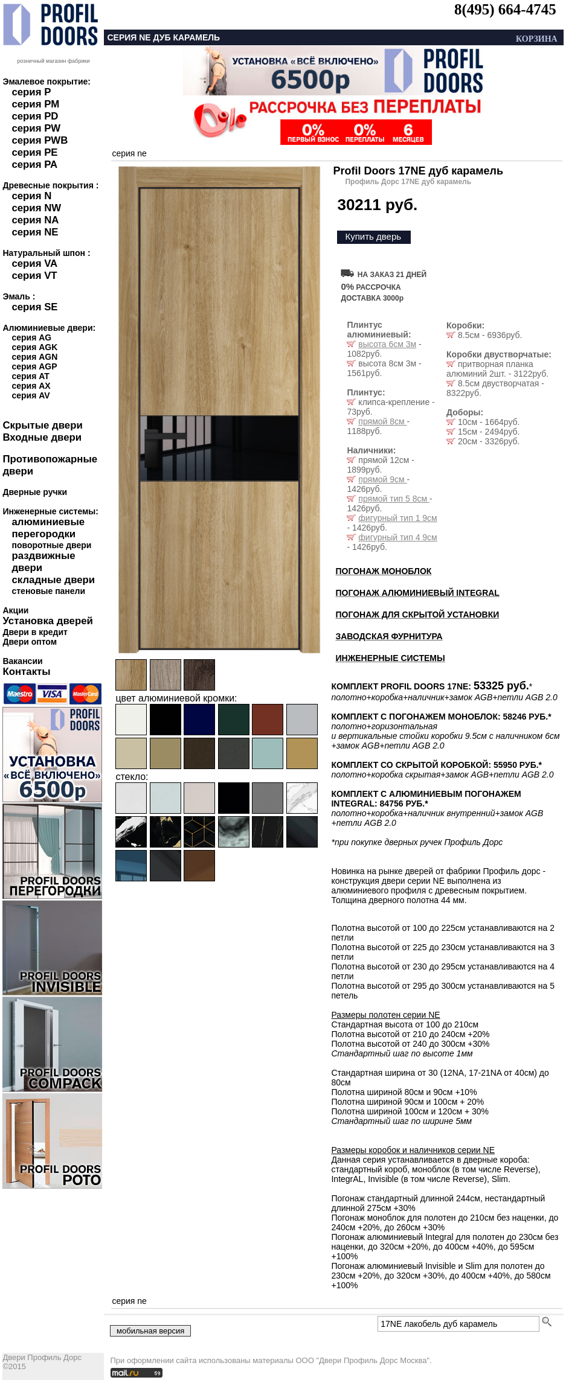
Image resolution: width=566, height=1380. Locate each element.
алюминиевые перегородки (48, 528)
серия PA (34, 164)
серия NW (36, 208)
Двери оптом (29, 642)
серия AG (31, 337)
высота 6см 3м (387, 344)
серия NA (35, 220)
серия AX (30, 386)
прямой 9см (382, 479)
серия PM (35, 104)
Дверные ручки (34, 492)
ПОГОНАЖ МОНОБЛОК (383, 571)
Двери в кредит (34, 632)
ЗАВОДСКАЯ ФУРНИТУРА (388, 636)
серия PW (35, 128)
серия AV (30, 395)
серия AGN (34, 357)
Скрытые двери (42, 425)
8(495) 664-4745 (505, 9)
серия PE (34, 152)
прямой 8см (382, 421)
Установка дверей (47, 621)
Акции (15, 610)
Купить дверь (373, 236)
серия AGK (34, 347)
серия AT (30, 376)
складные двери (53, 580)
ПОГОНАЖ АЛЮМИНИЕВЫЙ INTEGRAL (417, 593)
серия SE (34, 307)
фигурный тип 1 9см (397, 518)
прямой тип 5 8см (393, 498)
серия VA (34, 263)
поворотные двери (51, 545)
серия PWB (39, 140)
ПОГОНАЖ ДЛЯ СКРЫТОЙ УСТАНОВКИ (417, 614)
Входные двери (42, 437)
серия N (31, 196)
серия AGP (34, 366)
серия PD (34, 116)
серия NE (34, 232)
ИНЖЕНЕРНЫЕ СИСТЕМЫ (390, 658)
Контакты (26, 671)
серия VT (34, 275)
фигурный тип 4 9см (397, 537)
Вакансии (22, 661)
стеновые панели (48, 591)
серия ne (129, 153)
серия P (31, 92)
